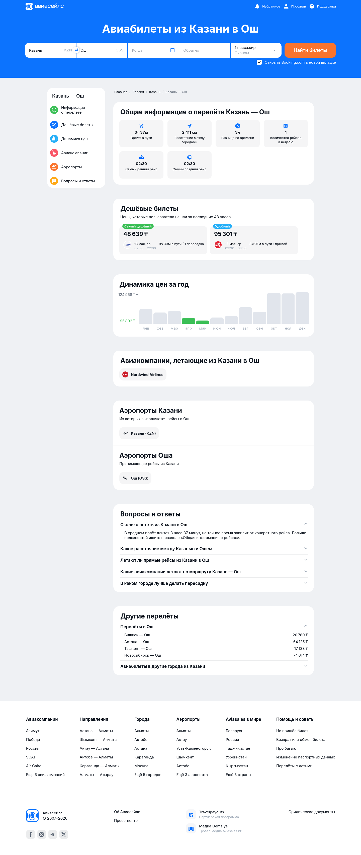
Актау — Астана (94, 748)
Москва (141, 765)
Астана (140, 748)
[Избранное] (267, 6)
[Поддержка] (322, 6)
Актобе (140, 739)
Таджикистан (238, 748)
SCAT (31, 757)
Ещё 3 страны (238, 774)
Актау (181, 739)
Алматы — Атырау (97, 774)
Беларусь (234, 730)
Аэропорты (188, 719)
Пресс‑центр (126, 820)
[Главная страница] (44, 6)
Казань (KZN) (139, 433)
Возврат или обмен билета (300, 739)
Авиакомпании (42, 719)
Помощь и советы (295, 719)
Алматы (141, 730)
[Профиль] (294, 6)
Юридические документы (311, 811)
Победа (33, 739)
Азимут (33, 730)
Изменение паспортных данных (305, 757)
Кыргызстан (237, 765)
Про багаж (286, 748)
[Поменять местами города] (76, 50)
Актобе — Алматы (96, 757)
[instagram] (42, 834)
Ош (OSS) (135, 478)
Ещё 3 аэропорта (192, 774)
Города (142, 719)
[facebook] (31, 834)
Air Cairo (33, 765)
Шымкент (185, 757)
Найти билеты (310, 50)
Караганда (144, 757)
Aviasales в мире (243, 719)
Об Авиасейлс (127, 811)
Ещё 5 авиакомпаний (45, 774)
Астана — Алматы (96, 730)
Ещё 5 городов (147, 774)
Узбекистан (236, 757)
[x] (64, 834)
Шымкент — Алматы (98, 739)
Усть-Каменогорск (193, 748)
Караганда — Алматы (99, 765)
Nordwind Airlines (142, 374)
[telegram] (53, 834)
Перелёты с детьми (294, 765)
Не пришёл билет (292, 730)
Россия (32, 748)
